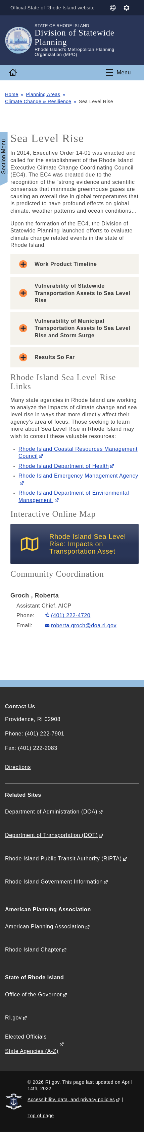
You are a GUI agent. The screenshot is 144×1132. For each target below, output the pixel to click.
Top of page (41, 1115)
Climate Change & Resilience (38, 101)
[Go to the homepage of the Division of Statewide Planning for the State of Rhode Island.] (20, 40)
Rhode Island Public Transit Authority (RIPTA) (63, 858)
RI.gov (13, 1017)
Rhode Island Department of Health (63, 466)
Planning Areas (43, 94)
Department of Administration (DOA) (51, 812)
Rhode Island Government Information (54, 882)
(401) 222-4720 (70, 615)
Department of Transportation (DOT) (51, 835)
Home (11, 94)
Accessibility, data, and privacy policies (71, 1099)
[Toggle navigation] (118, 72)
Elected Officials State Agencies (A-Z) (31, 1044)
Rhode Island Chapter (33, 949)
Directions (18, 767)
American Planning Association (44, 926)
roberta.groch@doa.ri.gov (83, 625)
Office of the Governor (33, 994)
